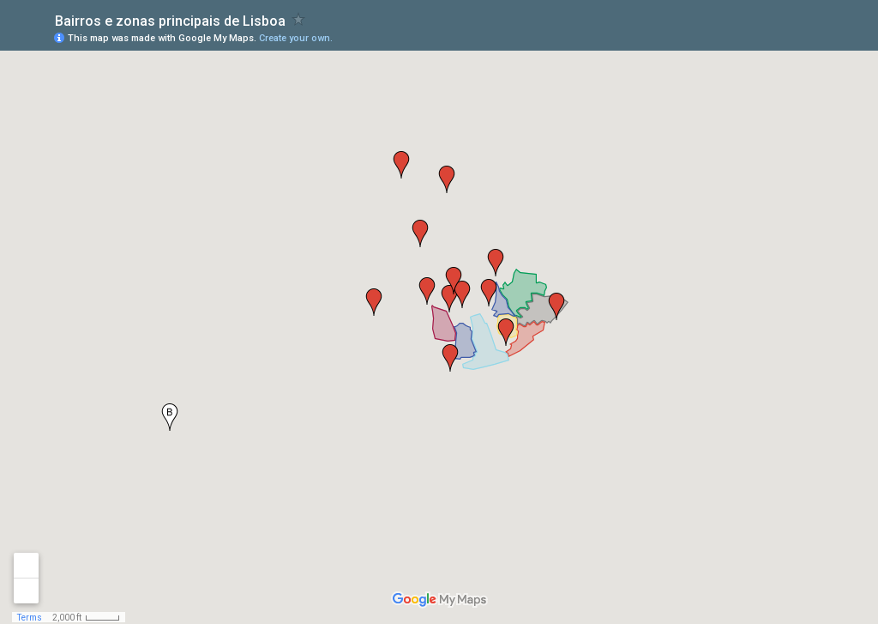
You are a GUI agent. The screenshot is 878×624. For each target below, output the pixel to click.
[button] (427, 291)
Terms (29, 617)
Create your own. (296, 38)
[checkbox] (299, 19)
